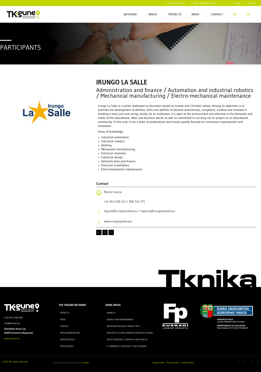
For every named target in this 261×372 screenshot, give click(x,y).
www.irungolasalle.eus (118, 221)
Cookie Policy (187, 362)
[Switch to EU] (248, 14)
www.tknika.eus (12, 338)
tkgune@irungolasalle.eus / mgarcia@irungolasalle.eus (139, 211)
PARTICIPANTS (20, 47)
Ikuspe (85, 362)
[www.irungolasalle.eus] (99, 222)
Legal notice (158, 362)
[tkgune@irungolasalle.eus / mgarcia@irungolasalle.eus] (99, 211)
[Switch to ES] (234, 14)
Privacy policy (172, 362)
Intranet (250, 3)
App (236, 3)
